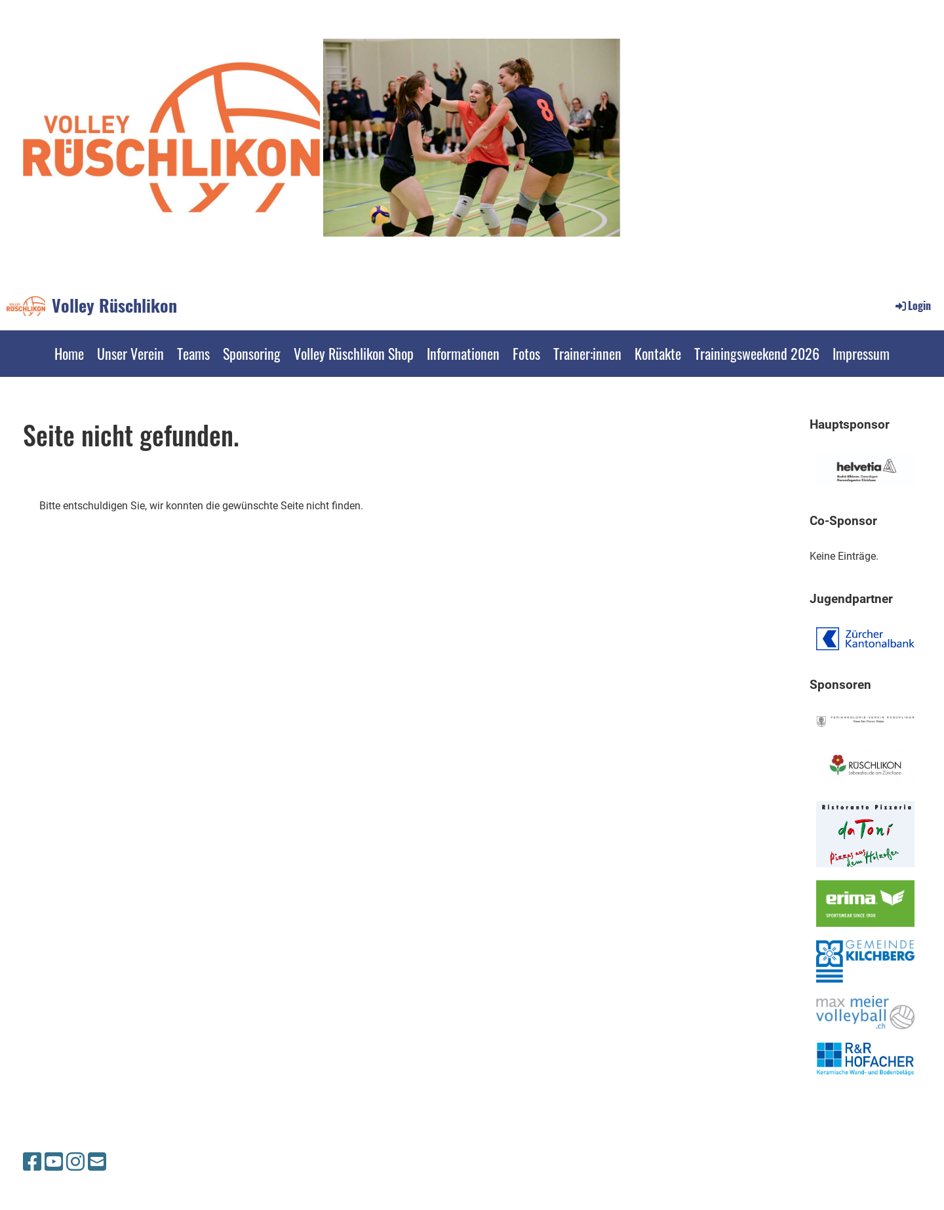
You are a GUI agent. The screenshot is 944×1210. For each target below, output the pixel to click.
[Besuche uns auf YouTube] (54, 1162)
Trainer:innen (587, 353)
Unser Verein (130, 353)
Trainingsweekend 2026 (756, 353)
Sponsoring (252, 353)
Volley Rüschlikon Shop (354, 353)
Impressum (861, 353)
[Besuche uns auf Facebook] (32, 1162)
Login (912, 305)
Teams (193, 353)
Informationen (463, 353)
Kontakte (658, 353)
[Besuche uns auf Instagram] (75, 1162)
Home (69, 353)
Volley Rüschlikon (114, 305)
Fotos (526, 353)
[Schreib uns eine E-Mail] (97, 1162)
